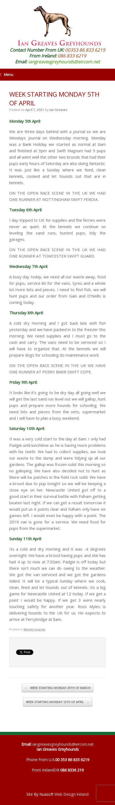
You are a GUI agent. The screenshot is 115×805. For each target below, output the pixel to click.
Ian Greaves (58, 110)
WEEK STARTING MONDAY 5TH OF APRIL (54, 98)
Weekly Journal (34, 629)
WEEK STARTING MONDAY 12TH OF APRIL (57, 702)
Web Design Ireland (71, 794)
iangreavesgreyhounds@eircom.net (64, 62)
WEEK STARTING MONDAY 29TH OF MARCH (57, 688)
